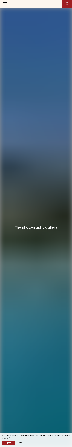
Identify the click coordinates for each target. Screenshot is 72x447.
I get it (8, 443)
